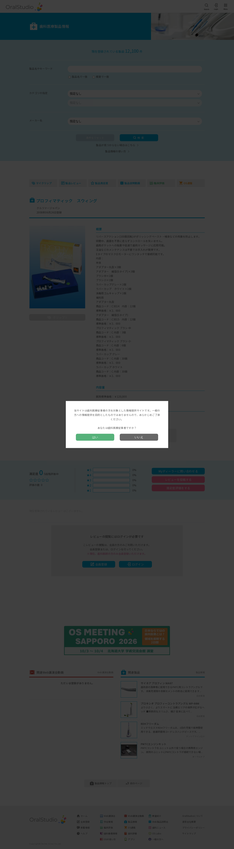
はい (95, 437)
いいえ (139, 437)
